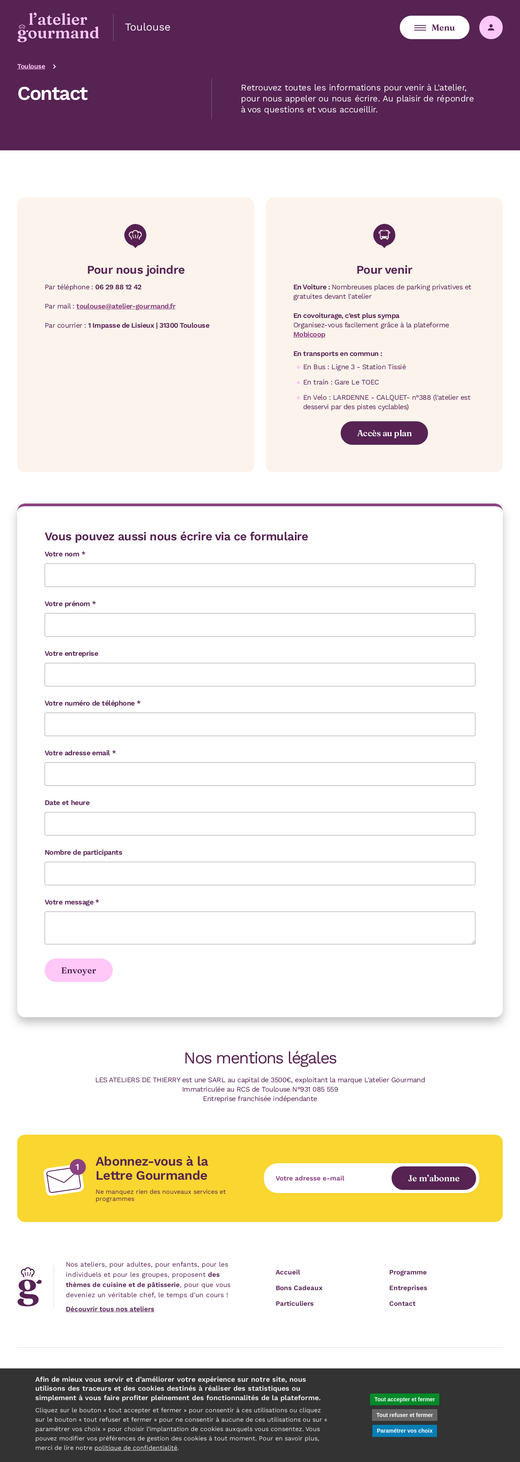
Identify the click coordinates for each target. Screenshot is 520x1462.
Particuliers (295, 1303)
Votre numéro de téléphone (93, 703)
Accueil (288, 1272)
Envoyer (78, 970)
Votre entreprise (71, 653)
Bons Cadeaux (299, 1288)
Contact (402, 1303)
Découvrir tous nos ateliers (110, 1309)
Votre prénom (70, 603)
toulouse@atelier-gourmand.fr (125, 306)
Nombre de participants (83, 852)
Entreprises (408, 1288)
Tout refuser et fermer (404, 1415)
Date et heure (67, 802)
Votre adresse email (80, 753)
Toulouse (31, 66)
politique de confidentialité (135, 1447)
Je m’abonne (434, 1178)
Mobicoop (309, 334)
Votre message (72, 902)
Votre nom (65, 554)
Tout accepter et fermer (404, 1399)
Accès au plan (384, 433)
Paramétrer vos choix (404, 1431)
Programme (408, 1272)
